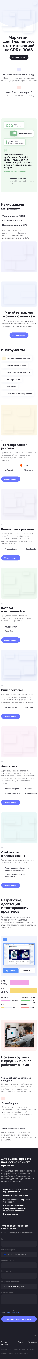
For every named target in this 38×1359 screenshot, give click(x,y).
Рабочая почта (7, 1260)
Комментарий (7, 1292)
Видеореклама (13, 379)
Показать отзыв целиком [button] (15, 171)
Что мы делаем (4, 1343)
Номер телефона (8, 1249)
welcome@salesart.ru (22, 1353)
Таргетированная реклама (18, 358)
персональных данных (13, 1312)
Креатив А (10, 970)
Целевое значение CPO (15, 225)
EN (35, 1336)
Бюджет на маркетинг (10, 1282)
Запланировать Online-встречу (19, 1319)
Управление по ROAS (13, 216)
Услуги (20, 1342)
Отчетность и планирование (19, 393)
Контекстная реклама (16, 365)
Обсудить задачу (19, 57)
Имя (2, 1239)
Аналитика (11, 386)
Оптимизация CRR (12, 220)
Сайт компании (7, 1271)
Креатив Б (27, 970)
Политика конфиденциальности (25, 1350)
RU (31, 1336)
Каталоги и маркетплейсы (18, 372)
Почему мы (32, 1342)
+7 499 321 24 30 (7, 1353)
